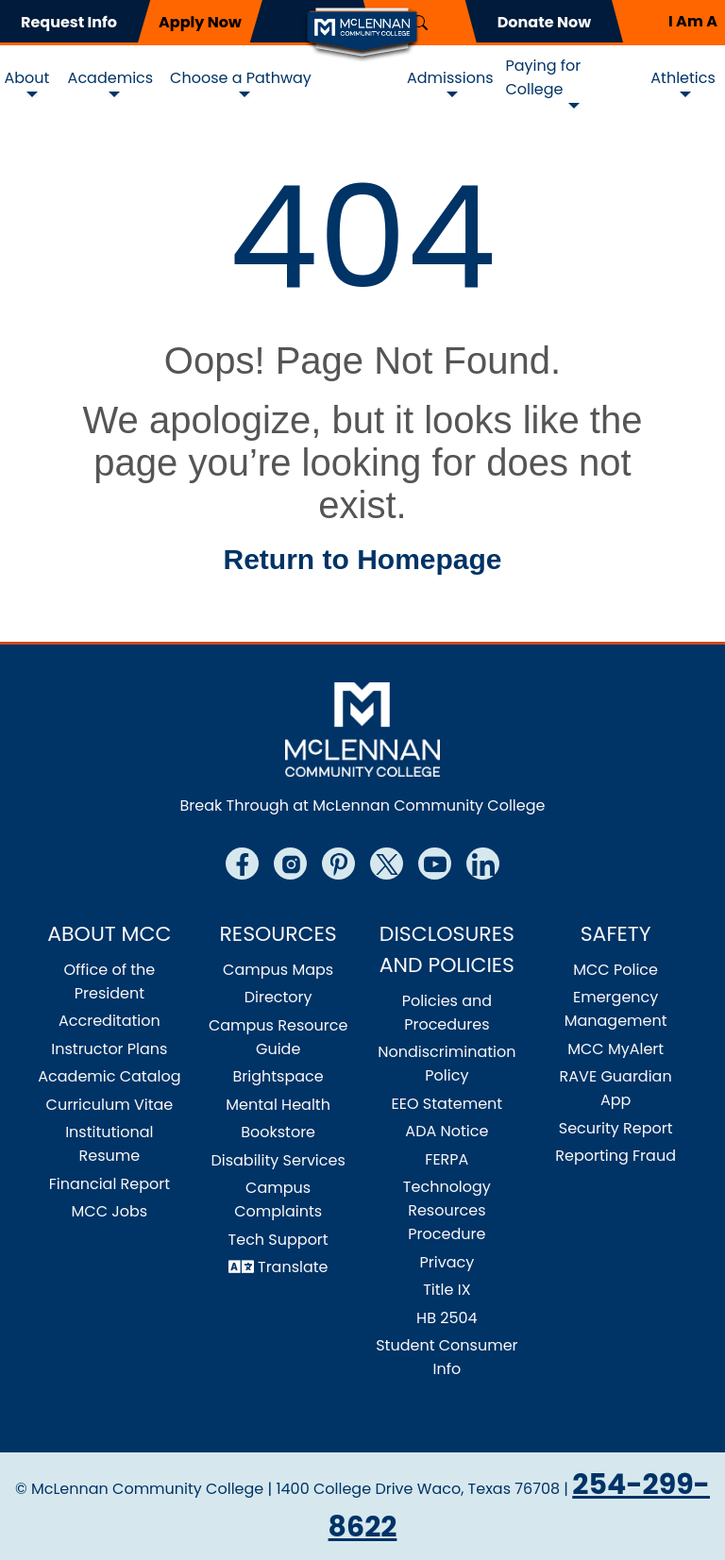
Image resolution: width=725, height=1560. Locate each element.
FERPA (446, 1159)
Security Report (616, 1128)
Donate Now (544, 22)
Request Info (69, 22)
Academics (111, 78)
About (27, 78)
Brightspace (278, 1076)
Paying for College (543, 77)
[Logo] (362, 33)
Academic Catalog (109, 1076)
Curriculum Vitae (110, 1104)
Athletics (683, 78)
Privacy (447, 1262)
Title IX (446, 1289)
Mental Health (278, 1104)
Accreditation (109, 1021)
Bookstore (278, 1132)
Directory (278, 997)
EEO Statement (447, 1104)
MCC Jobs (110, 1211)
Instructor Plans (109, 1049)
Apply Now (200, 22)
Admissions (450, 78)
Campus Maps (278, 970)
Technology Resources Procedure (447, 1210)
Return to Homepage (362, 559)
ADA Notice (446, 1131)
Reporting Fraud (615, 1155)
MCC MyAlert (615, 1049)
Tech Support (278, 1239)
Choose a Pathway (241, 78)
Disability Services (278, 1160)
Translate (293, 1267)
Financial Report (109, 1184)
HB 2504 (447, 1318)
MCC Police (615, 970)
